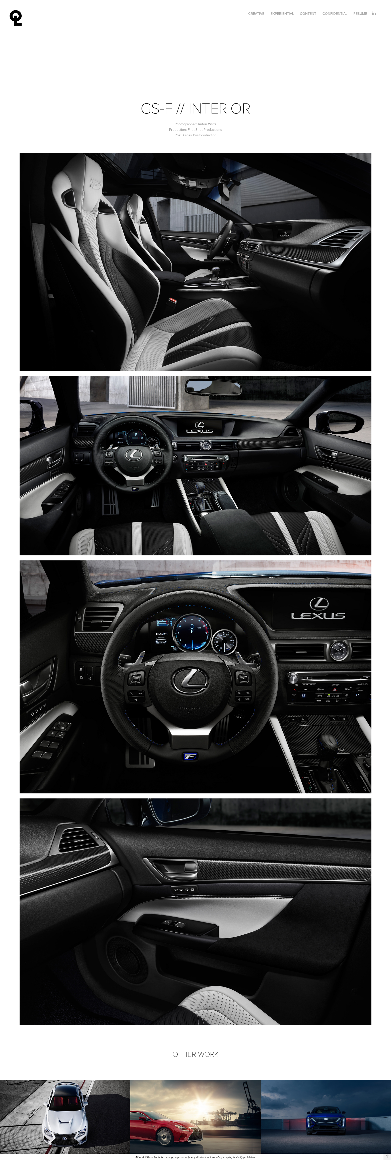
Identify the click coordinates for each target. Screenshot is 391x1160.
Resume (360, 13)
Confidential (334, 13)
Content (308, 13)
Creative (256, 13)
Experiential (282, 13)
